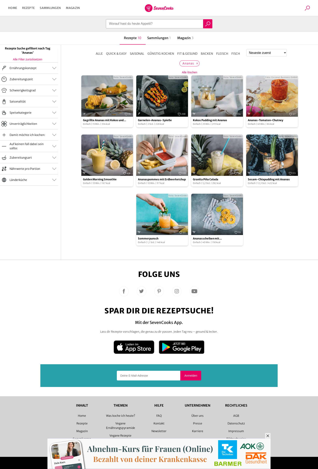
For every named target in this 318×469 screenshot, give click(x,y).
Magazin (73, 8)
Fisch (235, 54)
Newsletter (159, 431)
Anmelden (190, 375)
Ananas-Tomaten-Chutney (265, 120)
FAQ (159, 416)
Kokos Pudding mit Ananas (210, 120)
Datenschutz (236, 423)
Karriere (197, 431)
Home (12, 8)
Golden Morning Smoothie (100, 179)
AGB (236, 416)
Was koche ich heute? (120, 416)
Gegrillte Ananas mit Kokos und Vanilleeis (103, 120)
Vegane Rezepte (120, 435)
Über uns (197, 416)
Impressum (236, 431)
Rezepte (28, 8)
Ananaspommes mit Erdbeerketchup (162, 179)
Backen (207, 54)
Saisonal (137, 54)
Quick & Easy (116, 54)
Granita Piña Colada (205, 179)
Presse (197, 423)
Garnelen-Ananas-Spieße (155, 120)
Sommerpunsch (148, 238)
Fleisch (222, 54)
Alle (99, 54)
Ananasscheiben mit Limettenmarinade (206, 239)
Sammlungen (50, 8)
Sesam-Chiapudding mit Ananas (269, 179)
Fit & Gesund (187, 54)
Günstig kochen (160, 54)
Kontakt (159, 423)
